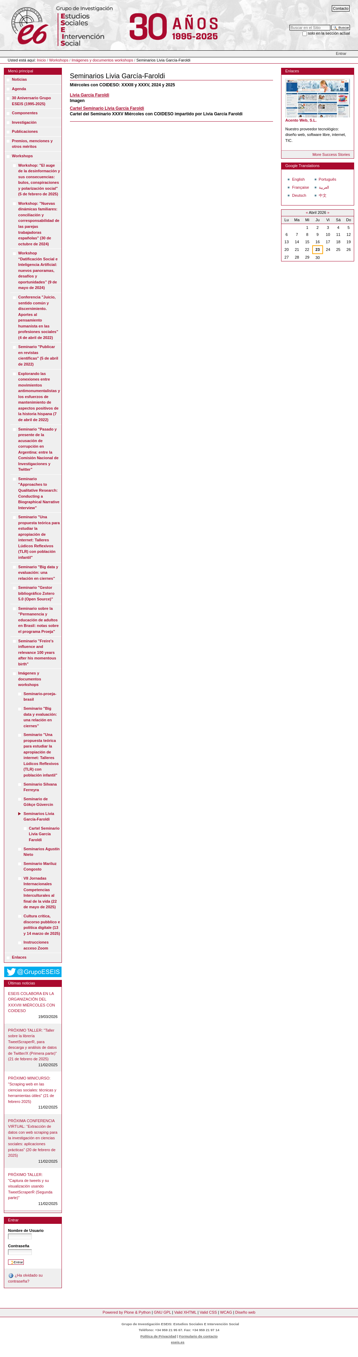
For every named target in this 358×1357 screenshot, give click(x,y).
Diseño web (245, 1312)
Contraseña (18, 1246)
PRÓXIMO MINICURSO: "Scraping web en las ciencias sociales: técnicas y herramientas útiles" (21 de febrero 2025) (32, 1089)
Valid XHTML (185, 1312)
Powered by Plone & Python (127, 1312)
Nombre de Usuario (26, 1230)
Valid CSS (208, 1312)
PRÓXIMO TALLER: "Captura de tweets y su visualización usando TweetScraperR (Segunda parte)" (30, 1186)
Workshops (58, 60)
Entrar (341, 53)
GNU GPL (162, 1312)
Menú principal (20, 71)
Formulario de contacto (198, 1336)
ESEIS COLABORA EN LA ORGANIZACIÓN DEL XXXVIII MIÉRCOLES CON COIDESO (31, 1002)
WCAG (226, 1312)
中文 (323, 195)
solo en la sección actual (329, 33)
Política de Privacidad (158, 1336)
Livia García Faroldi (89, 95)
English (298, 179)
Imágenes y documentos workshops (102, 60)
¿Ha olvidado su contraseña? (25, 1278)
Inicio (41, 60)
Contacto (340, 8)
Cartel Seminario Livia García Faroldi (107, 108)
